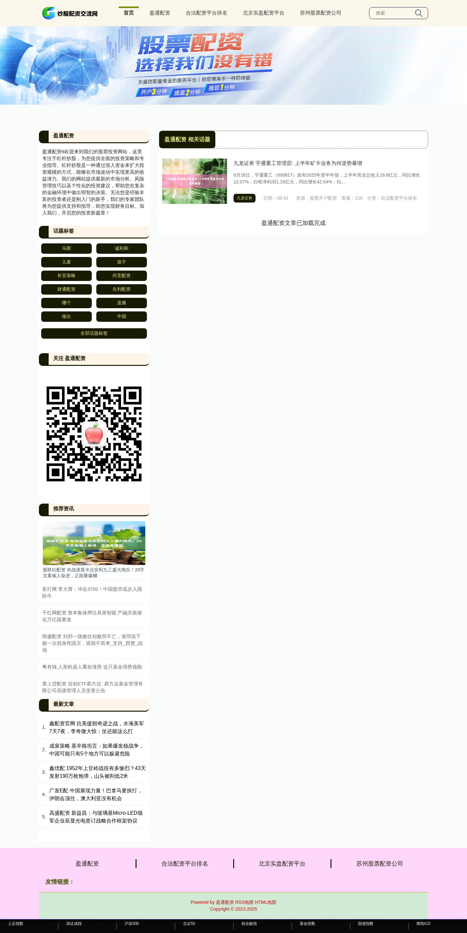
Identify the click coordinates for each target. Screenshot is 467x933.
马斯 (66, 248)
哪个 (66, 302)
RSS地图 (244, 902)
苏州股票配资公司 (320, 13)
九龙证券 (244, 198)
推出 (66, 316)
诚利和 (121, 248)
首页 (129, 13)
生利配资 (122, 289)
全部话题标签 (94, 333)
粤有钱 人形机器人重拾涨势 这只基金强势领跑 (92, 667)
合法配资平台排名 (206, 13)
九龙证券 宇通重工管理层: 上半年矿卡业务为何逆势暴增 (298, 163)
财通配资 (66, 289)
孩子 (121, 261)
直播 (121, 302)
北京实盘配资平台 (263, 13)
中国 (121, 316)
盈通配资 (160, 13)
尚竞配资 (122, 275)
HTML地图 (265, 902)
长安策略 (66, 275)
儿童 (66, 261)
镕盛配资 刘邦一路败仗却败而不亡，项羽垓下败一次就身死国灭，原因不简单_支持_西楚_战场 (92, 643)
